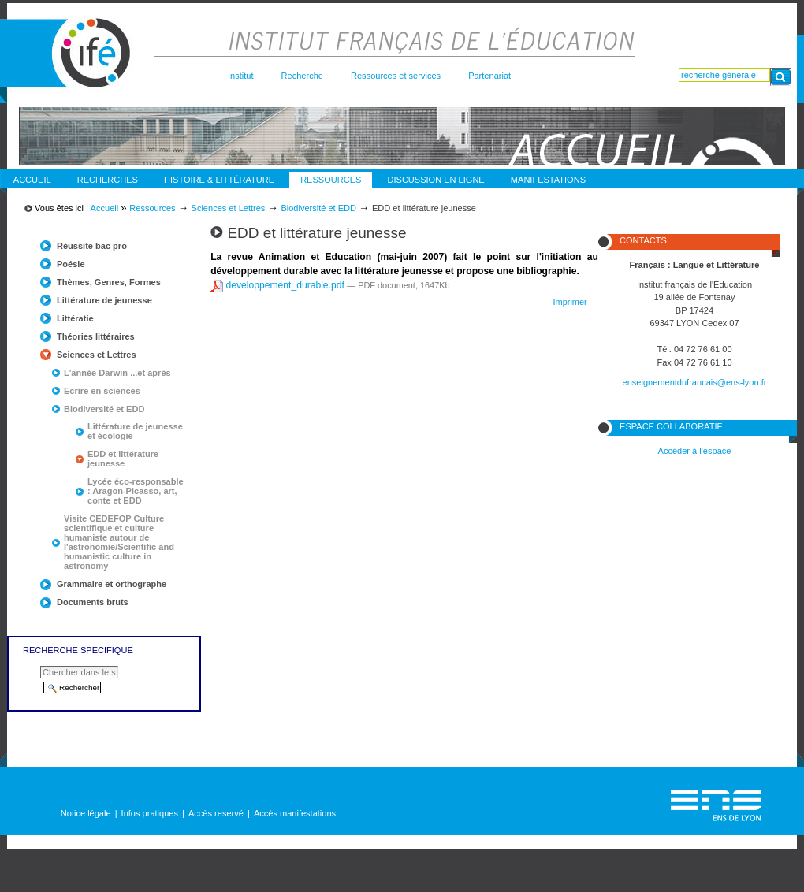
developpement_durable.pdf (278, 285)
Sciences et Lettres (229, 208)
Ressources (330, 179)
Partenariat (489, 75)
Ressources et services (396, 75)
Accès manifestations (295, 813)
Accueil (32, 179)
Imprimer (570, 302)
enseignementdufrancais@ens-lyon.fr (695, 382)
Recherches (107, 179)
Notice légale (86, 813)
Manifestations (548, 179)
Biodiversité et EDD (318, 208)
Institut (241, 75)
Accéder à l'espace (694, 450)
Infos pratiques (149, 813)
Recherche (302, 75)
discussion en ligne (436, 179)
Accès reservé (216, 813)
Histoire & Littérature (219, 179)
